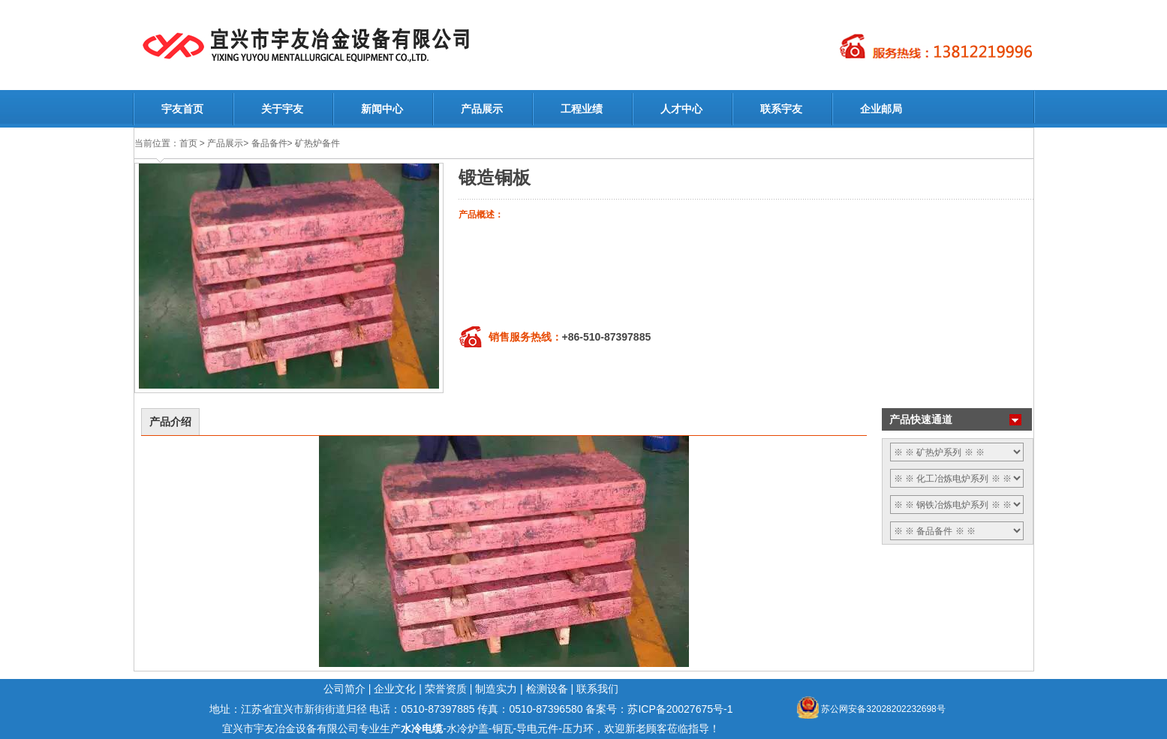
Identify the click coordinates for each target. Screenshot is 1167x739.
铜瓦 (502, 728)
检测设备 (547, 689)
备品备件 (269, 143)
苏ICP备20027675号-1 (679, 709)
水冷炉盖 (468, 728)
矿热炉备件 (317, 143)
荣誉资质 (446, 689)
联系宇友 (781, 109)
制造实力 (496, 689)
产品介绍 (170, 422)
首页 (188, 143)
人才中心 (681, 109)
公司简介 (344, 689)
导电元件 (537, 728)
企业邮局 (881, 109)
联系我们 (597, 689)
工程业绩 (582, 109)
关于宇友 (282, 109)
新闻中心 (382, 109)
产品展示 (482, 109)
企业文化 (395, 689)
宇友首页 (182, 109)
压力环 (578, 728)
